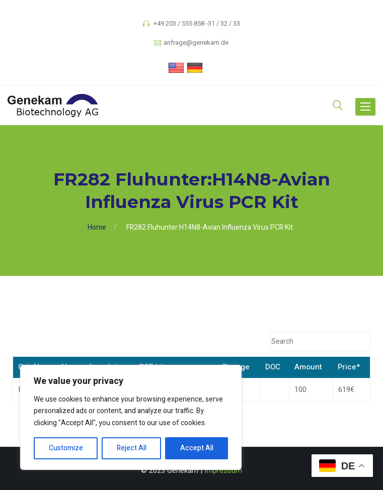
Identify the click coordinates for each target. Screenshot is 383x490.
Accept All (196, 448)
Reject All (131, 448)
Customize (66, 448)
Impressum (223, 470)
